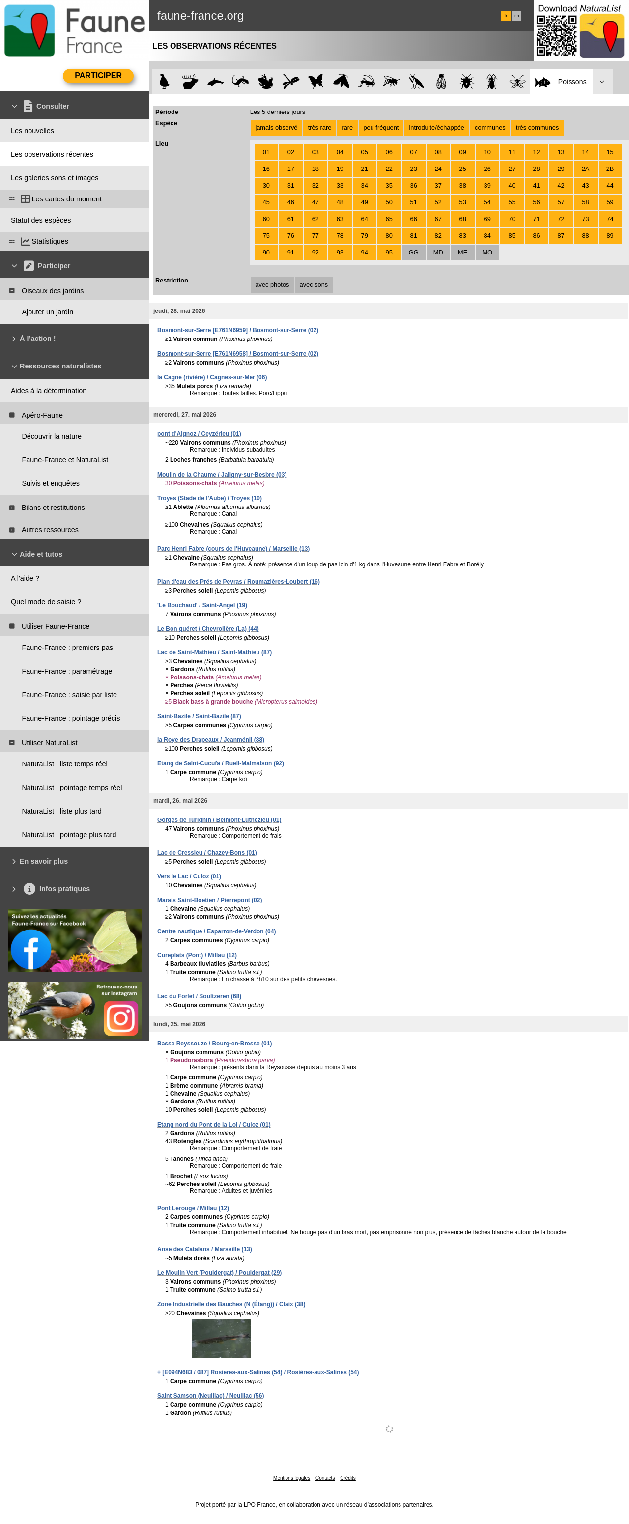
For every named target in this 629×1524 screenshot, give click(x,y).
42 (560, 185)
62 (315, 219)
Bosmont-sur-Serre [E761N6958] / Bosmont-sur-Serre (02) (237, 353)
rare (347, 127)
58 (585, 202)
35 (389, 185)
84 (487, 235)
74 (609, 219)
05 (364, 152)
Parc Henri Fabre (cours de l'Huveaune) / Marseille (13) (233, 548)
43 (585, 185)
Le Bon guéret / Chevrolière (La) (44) (208, 628)
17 (290, 168)
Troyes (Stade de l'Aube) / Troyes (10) (209, 498)
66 (413, 219)
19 (340, 168)
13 (560, 152)
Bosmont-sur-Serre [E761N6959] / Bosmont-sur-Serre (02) (237, 330)
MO (487, 252)
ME (462, 252)
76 (290, 235)
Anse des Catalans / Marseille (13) (204, 1249)
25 (462, 168)
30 (266, 185)
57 (560, 202)
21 (364, 168)
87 (560, 235)
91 (290, 252)
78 (340, 235)
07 (413, 152)
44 (609, 185)
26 (487, 168)
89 (609, 235)
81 (413, 235)
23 (413, 168)
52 (438, 202)
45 (266, 202)
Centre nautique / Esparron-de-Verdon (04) (216, 931)
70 (512, 219)
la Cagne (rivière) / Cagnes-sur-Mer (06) (212, 377)
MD (438, 252)
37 (438, 185)
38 (462, 185)
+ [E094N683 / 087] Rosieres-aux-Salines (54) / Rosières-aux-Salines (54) (258, 1372)
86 (536, 235)
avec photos (272, 284)
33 (340, 185)
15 (609, 152)
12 (536, 152)
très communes (537, 127)
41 (536, 185)
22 (389, 168)
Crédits (348, 1478)
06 (389, 152)
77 (315, 235)
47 (315, 202)
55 (512, 202)
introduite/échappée (436, 127)
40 (512, 185)
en (516, 15)
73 (585, 219)
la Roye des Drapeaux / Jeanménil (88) (210, 739)
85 (512, 235)
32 (315, 185)
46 (290, 202)
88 (585, 235)
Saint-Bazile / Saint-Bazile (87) (199, 716)
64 (364, 219)
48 (340, 202)
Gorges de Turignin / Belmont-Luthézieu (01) (219, 820)
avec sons (314, 284)
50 (389, 202)
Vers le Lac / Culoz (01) (189, 876)
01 (266, 152)
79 (364, 235)
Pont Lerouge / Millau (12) (193, 1208)
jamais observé (276, 127)
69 (487, 219)
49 (364, 202)
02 (290, 152)
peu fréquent (381, 127)
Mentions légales (291, 1478)
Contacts (325, 1478)
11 (512, 152)
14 (585, 152)
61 (290, 219)
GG (414, 252)
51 (413, 202)
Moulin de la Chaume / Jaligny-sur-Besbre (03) (221, 474)
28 (536, 168)
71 (536, 219)
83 (462, 235)
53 (462, 202)
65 (389, 219)
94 (364, 252)
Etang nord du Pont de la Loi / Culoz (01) (214, 1124)
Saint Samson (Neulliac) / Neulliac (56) (210, 1395)
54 (487, 202)
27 (512, 168)
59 (609, 202)
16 (266, 168)
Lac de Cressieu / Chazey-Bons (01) (207, 852)
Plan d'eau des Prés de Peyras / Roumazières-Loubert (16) (238, 581)
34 (364, 185)
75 (266, 235)
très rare (320, 127)
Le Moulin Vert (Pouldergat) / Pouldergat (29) (219, 1273)
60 (266, 219)
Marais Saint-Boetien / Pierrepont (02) (209, 900)
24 (438, 168)
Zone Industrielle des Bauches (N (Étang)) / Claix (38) (231, 1304)
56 (536, 202)
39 (487, 185)
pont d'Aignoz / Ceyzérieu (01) (199, 433)
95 (389, 252)
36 (413, 185)
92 (315, 252)
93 (340, 252)
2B (610, 168)
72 (560, 219)
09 (462, 152)
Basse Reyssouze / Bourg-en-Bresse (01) (214, 1043)
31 (290, 185)
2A (586, 168)
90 (266, 252)
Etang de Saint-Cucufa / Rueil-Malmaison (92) (220, 763)
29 (560, 168)
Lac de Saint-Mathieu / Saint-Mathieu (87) (214, 652)
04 (340, 152)
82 (438, 235)
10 (487, 152)
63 (340, 219)
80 (389, 235)
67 (438, 219)
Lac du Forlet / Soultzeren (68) (199, 996)
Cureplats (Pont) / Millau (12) (197, 955)
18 (315, 168)
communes (490, 127)
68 (462, 219)
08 (438, 152)
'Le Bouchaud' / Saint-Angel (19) (202, 605)
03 (315, 152)
